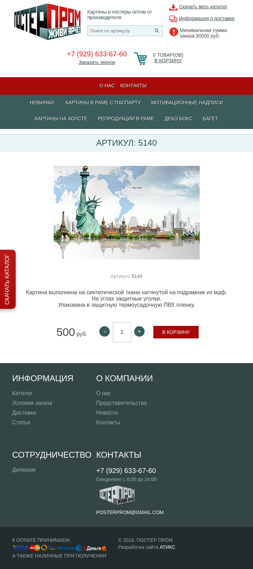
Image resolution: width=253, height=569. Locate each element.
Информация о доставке (207, 18)
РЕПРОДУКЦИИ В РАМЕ (126, 118)
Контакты (133, 85)
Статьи (21, 422)
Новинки (42, 102)
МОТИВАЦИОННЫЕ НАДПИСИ (187, 102)
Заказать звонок (97, 62)
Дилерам (24, 470)
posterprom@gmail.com (130, 512)
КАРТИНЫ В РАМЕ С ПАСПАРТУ (103, 102)
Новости (107, 413)
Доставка (24, 413)
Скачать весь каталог (203, 6)
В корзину (168, 60)
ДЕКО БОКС (178, 118)
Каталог (22, 393)
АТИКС (167, 547)
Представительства (121, 403)
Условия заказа (32, 403)
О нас (107, 85)
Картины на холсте (61, 118)
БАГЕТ (210, 118)
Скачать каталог (7, 279)
